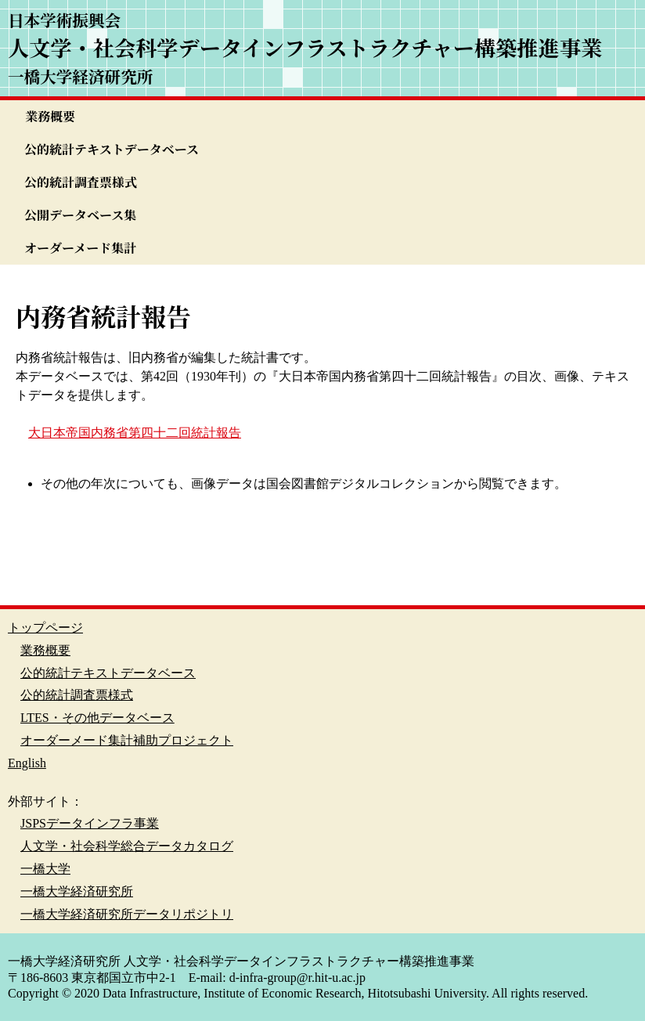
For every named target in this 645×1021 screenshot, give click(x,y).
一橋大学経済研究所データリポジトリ (126, 914)
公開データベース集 (80, 215)
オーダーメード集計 (80, 248)
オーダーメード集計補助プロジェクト (126, 740)
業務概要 (50, 116)
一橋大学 (45, 868)
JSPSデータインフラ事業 (89, 823)
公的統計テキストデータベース (111, 149)
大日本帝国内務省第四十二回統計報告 (134, 432)
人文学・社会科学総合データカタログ (126, 846)
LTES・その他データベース (97, 717)
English (27, 763)
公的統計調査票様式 (80, 182)
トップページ (45, 627)
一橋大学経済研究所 (76, 891)
